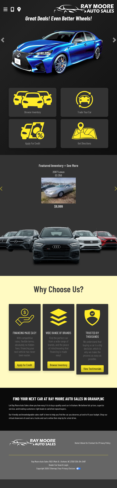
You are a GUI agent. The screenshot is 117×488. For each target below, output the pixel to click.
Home (77, 442)
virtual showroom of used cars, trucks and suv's (28, 418)
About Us (84, 442)
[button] (2, 40)
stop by (61, 418)
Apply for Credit (24, 365)
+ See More (71, 165)
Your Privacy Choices (69, 468)
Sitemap (53, 468)
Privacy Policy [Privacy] (104, 442)
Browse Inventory (58, 365)
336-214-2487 (80, 461)
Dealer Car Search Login (58, 465)
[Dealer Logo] (69, 9)
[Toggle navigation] (5, 9)
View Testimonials (92, 368)
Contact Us (93, 442)
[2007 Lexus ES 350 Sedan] (58, 190)
